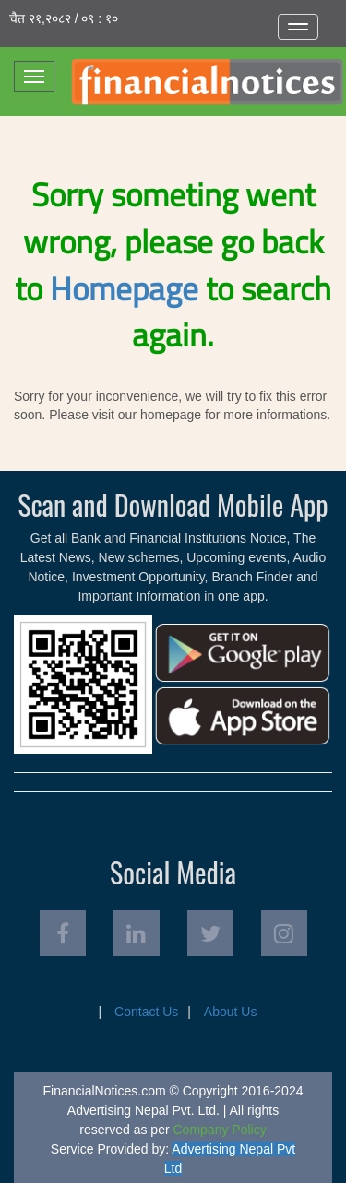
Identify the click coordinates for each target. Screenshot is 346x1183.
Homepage (124, 288)
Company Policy (220, 1129)
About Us (230, 1011)
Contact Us (146, 1011)
